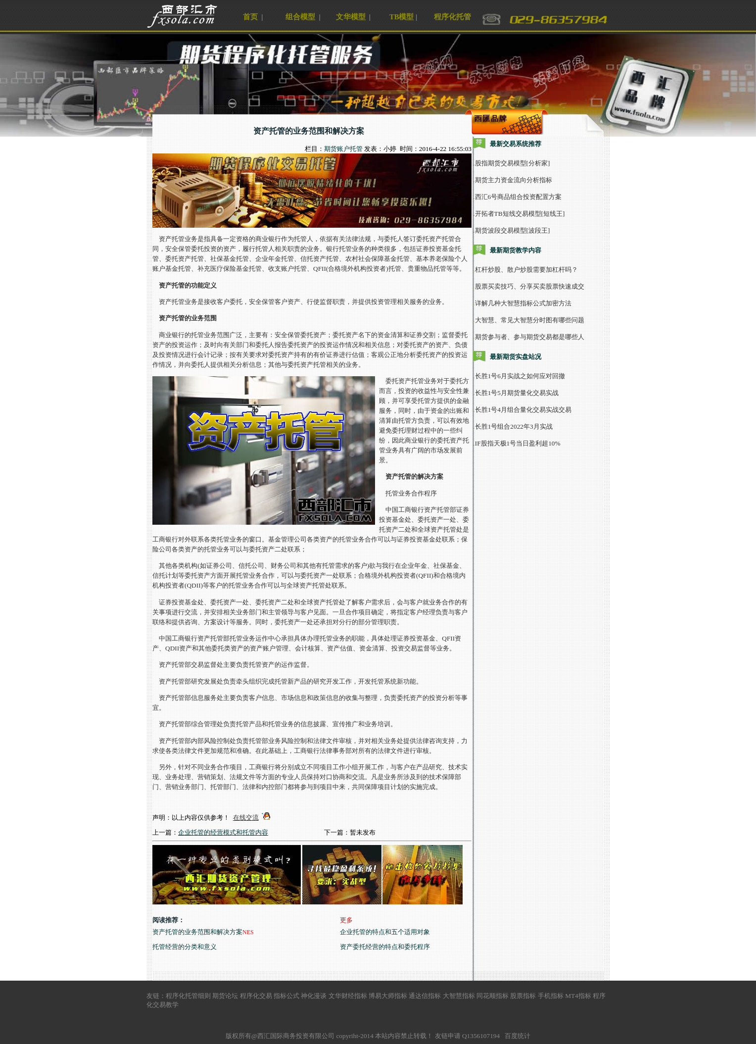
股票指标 (523, 995)
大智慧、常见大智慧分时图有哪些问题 (529, 320)
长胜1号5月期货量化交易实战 (517, 393)
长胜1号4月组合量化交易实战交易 (523, 409)
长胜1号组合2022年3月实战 (514, 426)
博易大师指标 (388, 995)
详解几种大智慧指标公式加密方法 (523, 303)
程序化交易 (256, 995)
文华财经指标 (348, 995)
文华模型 (351, 17)
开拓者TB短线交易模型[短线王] (520, 213)
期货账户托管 (343, 148)
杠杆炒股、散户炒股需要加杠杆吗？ (526, 269)
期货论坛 (225, 995)
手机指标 (551, 995)
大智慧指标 (459, 995)
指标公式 (286, 995)
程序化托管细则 (188, 995)
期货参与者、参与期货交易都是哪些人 (529, 337)
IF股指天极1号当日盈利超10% (518, 443)
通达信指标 (425, 995)
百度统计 (517, 1036)
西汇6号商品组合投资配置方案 (518, 196)
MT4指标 (578, 995)
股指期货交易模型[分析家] (512, 163)
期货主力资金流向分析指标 (513, 180)
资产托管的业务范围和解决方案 (197, 932)
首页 (250, 17)
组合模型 (300, 17)
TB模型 (401, 17)
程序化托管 (452, 17)
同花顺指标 (492, 995)
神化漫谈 (314, 995)
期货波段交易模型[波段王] (512, 230)
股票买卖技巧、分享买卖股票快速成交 (529, 286)
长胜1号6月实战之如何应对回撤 (520, 376)
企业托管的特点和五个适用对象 (385, 932)
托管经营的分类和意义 (184, 946)
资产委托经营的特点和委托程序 (385, 946)
